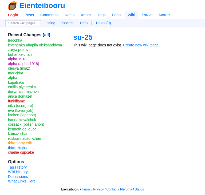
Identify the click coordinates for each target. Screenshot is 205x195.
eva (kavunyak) (20, 110)
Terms (86, 189)
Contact (112, 189)
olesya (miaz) (19, 68)
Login (13, 15)
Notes (69, 15)
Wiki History (18, 172)
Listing (50, 23)
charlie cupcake (21, 152)
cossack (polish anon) (26, 124)
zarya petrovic (19, 49)
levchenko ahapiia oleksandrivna (35, 45)
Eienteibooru (42, 5)
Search (67, 23)
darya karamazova (23, 92)
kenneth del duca (22, 129)
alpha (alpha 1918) (23, 64)
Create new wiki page (141, 45)
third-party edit (20, 143)
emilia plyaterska (22, 87)
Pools (116, 15)
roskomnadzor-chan (24, 138)
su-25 (83, 37)
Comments (49, 15)
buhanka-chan (20, 54)
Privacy (98, 189)
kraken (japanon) (22, 115)
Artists (86, 15)
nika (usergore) (20, 106)
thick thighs (17, 148)
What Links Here (22, 181)
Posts (29, 15)
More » (165, 15)
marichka (15, 73)
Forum (147, 15)
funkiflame (16, 101)
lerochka (15, 40)
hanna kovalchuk (22, 120)
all (46, 35)
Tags (102, 15)
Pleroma (126, 189)
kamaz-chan (18, 134)
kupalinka (16, 82)
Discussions (18, 176)
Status (139, 189)
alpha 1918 (17, 59)
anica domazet (20, 96)
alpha (12, 77)
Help (84, 23)
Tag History (17, 167)
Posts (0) (103, 23)
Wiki (131, 15)
